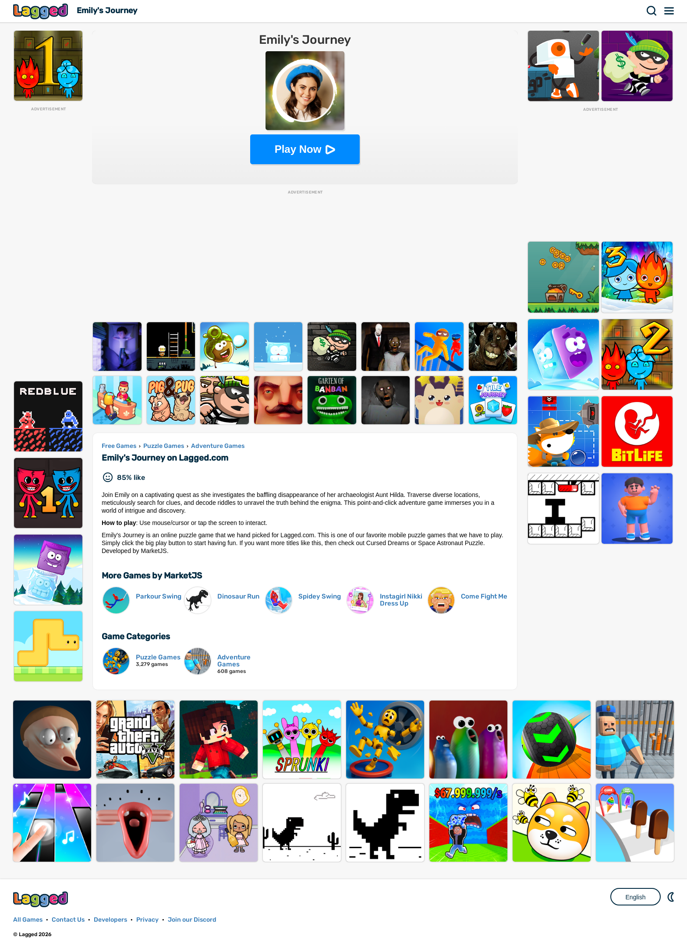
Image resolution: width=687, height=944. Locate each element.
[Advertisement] (48, 243)
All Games (27, 919)
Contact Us (68, 919)
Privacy (147, 919)
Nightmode (671, 896)
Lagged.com (41, 899)
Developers (110, 919)
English (636, 897)
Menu (669, 11)
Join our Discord (192, 919)
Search (652, 11)
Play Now (298, 149)
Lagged (41, 11)
